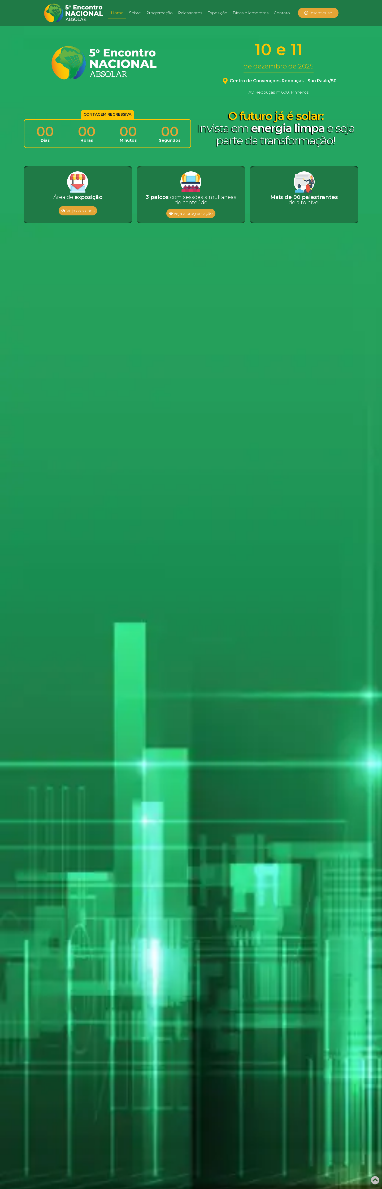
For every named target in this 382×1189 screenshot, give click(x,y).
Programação (159, 12)
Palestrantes (190, 12)
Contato (282, 12)
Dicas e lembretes (250, 12)
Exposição (217, 12)
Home (117, 12)
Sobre (135, 12)
